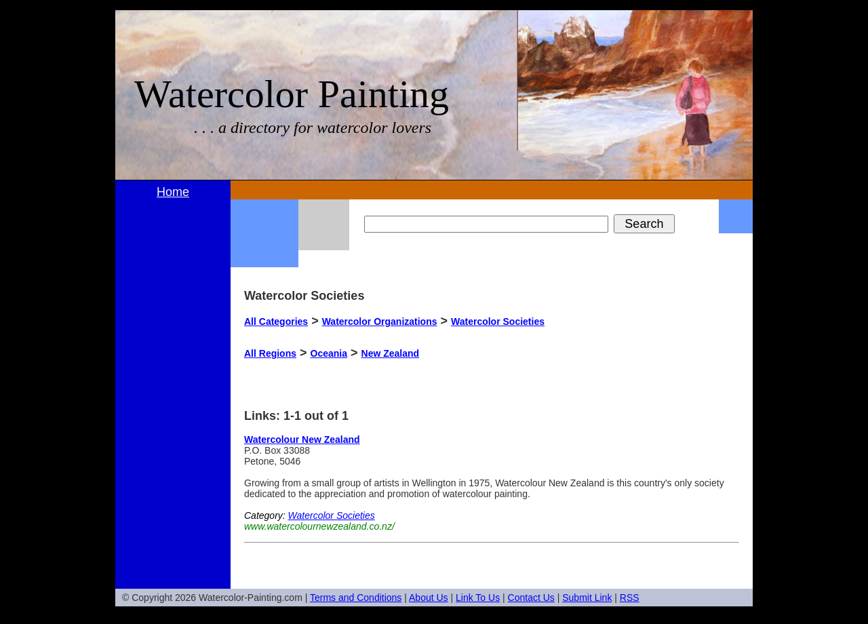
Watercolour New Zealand (302, 439)
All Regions (270, 353)
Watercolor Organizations (379, 321)
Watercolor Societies (498, 321)
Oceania (329, 353)
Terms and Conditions (355, 597)
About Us (428, 597)
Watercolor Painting (291, 94)
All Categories (276, 321)
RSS (629, 597)
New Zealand (390, 353)
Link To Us (478, 597)
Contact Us (531, 597)
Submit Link (587, 597)
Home (173, 192)
